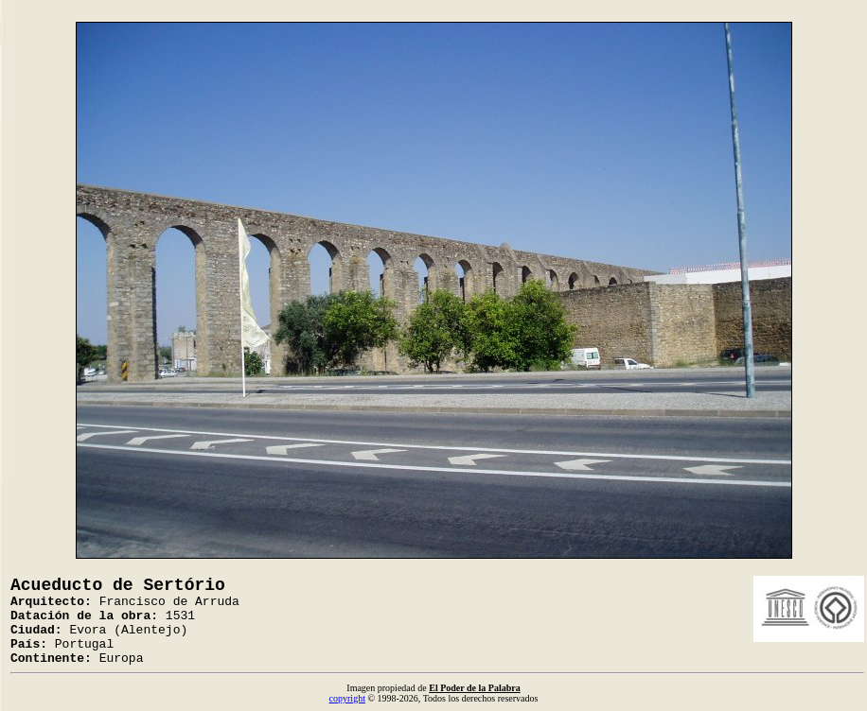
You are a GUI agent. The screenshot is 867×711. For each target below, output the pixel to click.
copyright (347, 698)
